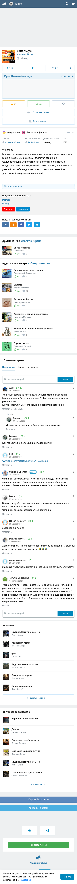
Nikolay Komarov (17, 521)
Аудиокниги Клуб (39, 856)
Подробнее (25, 880)
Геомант (17, 418)
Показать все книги (37, 698)
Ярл (11, 454)
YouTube (8, 209)
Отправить (65, 379)
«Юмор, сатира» (39, 263)
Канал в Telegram (38, 807)
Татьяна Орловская (19, 578)
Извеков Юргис (25, 54)
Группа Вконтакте (38, 799)
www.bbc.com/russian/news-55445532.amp (25, 461)
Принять (67, 877)
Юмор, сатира (11, 132)
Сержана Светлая (23, 472)
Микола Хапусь (17, 539)
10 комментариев (38, 112)
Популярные (8, 367)
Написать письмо (38, 845)
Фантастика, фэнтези (34, 132)
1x (70, 68)
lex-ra (12, 496)
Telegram (23, 209)
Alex (11, 388)
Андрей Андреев (18, 560)
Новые (20, 367)
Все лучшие (38, 784)
